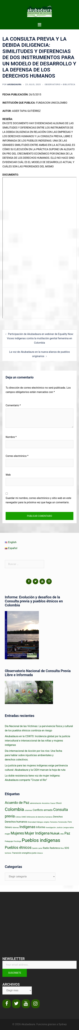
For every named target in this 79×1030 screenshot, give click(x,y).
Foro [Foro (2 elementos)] (70, 822)
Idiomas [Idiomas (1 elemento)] (16, 827)
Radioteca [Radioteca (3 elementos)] (55, 848)
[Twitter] (35, 581)
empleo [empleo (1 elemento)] (46, 822)
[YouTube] (42, 581)
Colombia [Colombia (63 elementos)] (14, 809)
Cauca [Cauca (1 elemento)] (52, 803)
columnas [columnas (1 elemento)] (28, 810)
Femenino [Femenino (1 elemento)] (54, 822)
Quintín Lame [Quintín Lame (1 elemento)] (37, 848)
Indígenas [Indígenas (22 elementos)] (27, 827)
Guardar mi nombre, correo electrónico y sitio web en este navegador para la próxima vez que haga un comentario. (38, 500)
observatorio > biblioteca (60, 84)
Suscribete (14, 973)
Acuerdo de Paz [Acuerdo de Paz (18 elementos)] (17, 803)
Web (8, 474)
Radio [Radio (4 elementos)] (46, 848)
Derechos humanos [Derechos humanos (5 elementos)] (16, 821)
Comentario (13, 405)
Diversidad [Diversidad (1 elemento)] (32, 822)
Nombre (11, 437)
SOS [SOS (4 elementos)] (66, 848)
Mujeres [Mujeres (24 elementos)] (17, 833)
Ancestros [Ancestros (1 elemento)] (46, 803)
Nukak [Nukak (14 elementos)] (55, 833)
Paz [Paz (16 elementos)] (67, 833)
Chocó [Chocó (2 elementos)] (58, 803)
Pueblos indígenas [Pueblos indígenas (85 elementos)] (41, 840)
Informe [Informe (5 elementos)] (40, 827)
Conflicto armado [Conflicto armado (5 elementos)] (43, 810)
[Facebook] (28, 581)
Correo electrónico (17, 455)
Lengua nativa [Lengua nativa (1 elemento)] (68, 827)
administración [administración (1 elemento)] (35, 803)
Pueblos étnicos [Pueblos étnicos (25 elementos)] (18, 847)
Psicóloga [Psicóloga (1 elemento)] (17, 841)
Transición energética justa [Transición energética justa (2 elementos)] (24, 853)
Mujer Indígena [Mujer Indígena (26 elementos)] (37, 833)
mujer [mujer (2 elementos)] (7, 834)
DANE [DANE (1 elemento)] (24, 817)
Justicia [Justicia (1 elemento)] (59, 827)
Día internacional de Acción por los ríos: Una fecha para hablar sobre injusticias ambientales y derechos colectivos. (33, 755)
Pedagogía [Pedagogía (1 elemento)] (9, 841)
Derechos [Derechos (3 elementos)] (58, 816)
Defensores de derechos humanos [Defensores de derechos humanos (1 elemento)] (39, 817)
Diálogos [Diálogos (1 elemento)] (39, 822)
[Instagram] (49, 581)
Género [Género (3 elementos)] (8, 827)
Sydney (63, 1024)
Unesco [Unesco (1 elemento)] (40, 853)
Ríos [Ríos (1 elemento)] (62, 848)
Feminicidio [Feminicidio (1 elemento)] (62, 822)
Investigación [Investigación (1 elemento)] (51, 827)
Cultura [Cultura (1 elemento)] (18, 817)
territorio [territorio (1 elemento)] (8, 853)
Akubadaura (14, 84)
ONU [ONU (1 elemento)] (62, 834)
